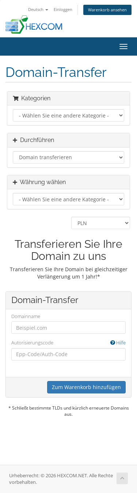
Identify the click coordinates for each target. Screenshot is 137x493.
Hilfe (118, 342)
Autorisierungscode (68, 342)
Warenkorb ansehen (107, 9)
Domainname (25, 316)
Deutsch (38, 9)
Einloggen (63, 9)
